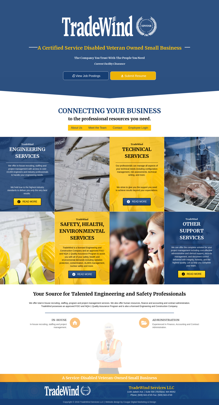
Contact (117, 127)
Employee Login (138, 127)
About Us (76, 127)
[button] (86, 75)
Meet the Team (98, 127)
